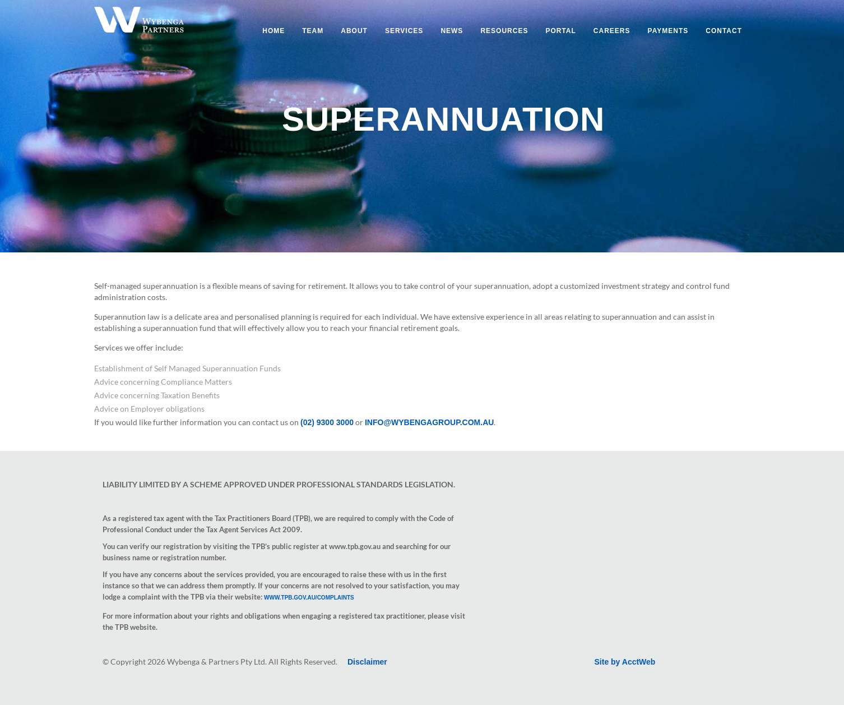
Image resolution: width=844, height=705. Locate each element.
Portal (560, 31)
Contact (724, 31)
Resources (504, 31)
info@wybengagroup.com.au (429, 422)
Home (273, 31)
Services (404, 31)
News (451, 31)
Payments (668, 31)
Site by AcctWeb (625, 661)
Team (312, 31)
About (354, 31)
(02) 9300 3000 (327, 422)
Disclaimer (367, 661)
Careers (611, 31)
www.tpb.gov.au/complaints (309, 598)
